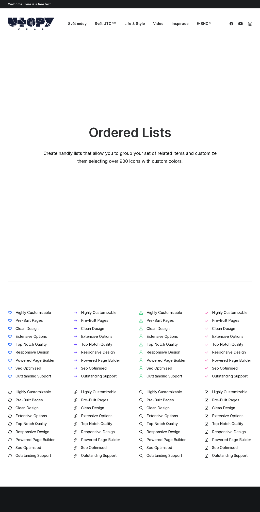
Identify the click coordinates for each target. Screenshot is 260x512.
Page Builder (82, 427)
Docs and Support (158, 427)
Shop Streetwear (22, 461)
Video (158, 23)
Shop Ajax (16, 434)
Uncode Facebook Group (227, 427)
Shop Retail (18, 440)
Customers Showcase (224, 453)
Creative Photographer (28, 447)
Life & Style (134, 23)
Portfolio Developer (25, 467)
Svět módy (77, 23)
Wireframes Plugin (87, 440)
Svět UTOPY (105, 23)
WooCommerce (85, 434)
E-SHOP (204, 23)
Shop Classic (19, 427)
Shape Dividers (84, 474)
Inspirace (180, 23)
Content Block (83, 454)
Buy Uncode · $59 (225, 367)
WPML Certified (85, 481)
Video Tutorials (154, 453)
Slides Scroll (81, 467)
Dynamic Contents (87, 461)
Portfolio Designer (24, 454)
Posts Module (83, 447)
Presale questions (157, 478)
